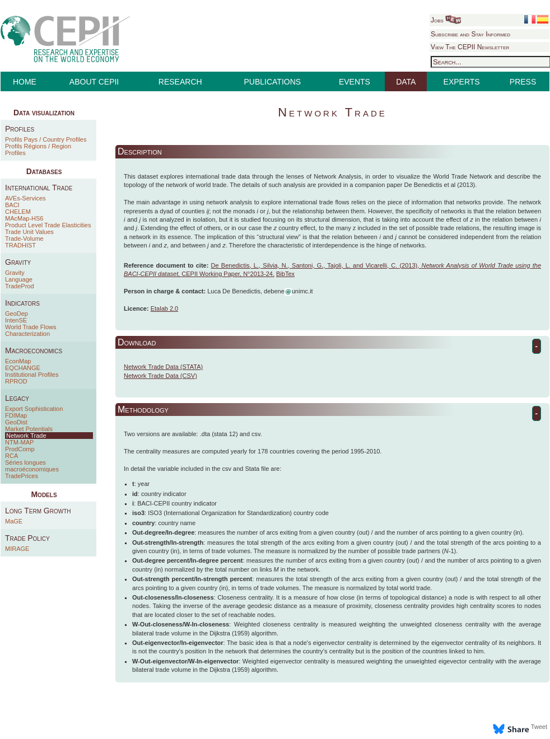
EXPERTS (462, 81)
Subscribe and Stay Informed (470, 34)
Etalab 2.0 (165, 308)
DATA (406, 81)
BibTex (285, 273)
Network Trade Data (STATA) (163, 366)
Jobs (446, 20)
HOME (24, 81)
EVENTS (354, 81)
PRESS (523, 81)
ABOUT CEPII (94, 81)
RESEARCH (180, 81)
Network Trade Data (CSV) (160, 375)
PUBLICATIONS (272, 81)
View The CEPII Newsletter (470, 47)
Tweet (539, 726)
